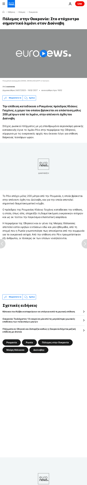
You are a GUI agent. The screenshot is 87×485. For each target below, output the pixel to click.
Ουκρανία (33, 12)
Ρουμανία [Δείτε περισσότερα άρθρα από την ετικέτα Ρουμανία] (11, 342)
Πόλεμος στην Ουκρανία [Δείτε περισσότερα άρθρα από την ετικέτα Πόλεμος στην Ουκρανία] (55, 342)
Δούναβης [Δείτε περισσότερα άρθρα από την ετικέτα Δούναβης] (38, 349)
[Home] (3, 12)
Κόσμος (22, 12)
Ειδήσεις (11, 12)
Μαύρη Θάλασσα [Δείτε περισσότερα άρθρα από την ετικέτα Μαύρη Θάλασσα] (15, 349)
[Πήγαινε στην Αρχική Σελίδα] (11, 3)
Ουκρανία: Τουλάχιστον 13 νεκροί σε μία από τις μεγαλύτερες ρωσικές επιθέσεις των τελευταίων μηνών (38, 320)
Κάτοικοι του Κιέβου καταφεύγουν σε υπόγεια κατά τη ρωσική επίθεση (38, 311)
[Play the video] (43, 53)
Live (80, 3)
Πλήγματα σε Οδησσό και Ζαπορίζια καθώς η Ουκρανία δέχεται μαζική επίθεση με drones (39, 330)
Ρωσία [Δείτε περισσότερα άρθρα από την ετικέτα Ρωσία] (29, 342)
